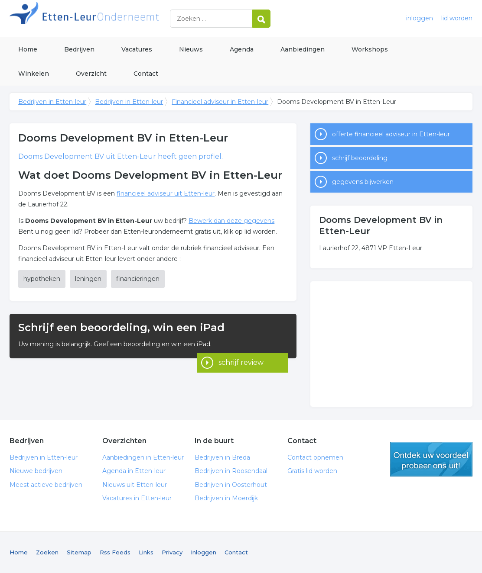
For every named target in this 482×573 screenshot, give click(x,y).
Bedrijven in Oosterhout (231, 485)
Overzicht (91, 73)
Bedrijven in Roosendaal (231, 471)
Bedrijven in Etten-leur (118, 18)
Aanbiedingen (302, 49)
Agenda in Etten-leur (134, 471)
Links (146, 552)
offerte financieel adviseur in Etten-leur (391, 134)
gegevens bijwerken (363, 182)
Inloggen (203, 552)
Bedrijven (79, 49)
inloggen (419, 18)
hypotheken (41, 279)
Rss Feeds (115, 552)
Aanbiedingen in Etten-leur (143, 457)
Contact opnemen (315, 457)
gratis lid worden (431, 459)
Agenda (242, 49)
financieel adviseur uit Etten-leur (166, 193)
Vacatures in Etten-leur (137, 498)
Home (27, 49)
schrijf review (241, 346)
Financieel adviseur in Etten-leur (220, 102)
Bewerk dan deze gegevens (231, 221)
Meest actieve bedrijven (46, 485)
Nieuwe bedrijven (36, 471)
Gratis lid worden (312, 471)
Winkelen (33, 73)
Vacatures (136, 49)
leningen (88, 279)
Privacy (172, 552)
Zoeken (47, 552)
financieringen (138, 279)
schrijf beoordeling (360, 158)
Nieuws (191, 49)
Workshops (370, 49)
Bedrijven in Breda (222, 457)
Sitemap (79, 552)
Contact (146, 73)
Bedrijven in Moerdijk (226, 498)
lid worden (456, 18)
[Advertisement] (391, 344)
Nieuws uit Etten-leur (134, 485)
